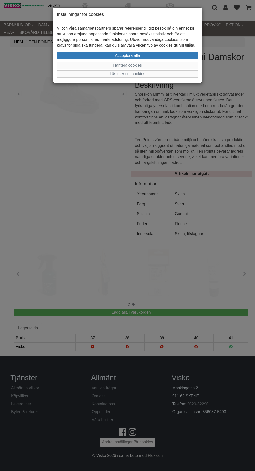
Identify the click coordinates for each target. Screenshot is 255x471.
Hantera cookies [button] (127, 65)
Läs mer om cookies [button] (127, 74)
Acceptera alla (127, 55)
